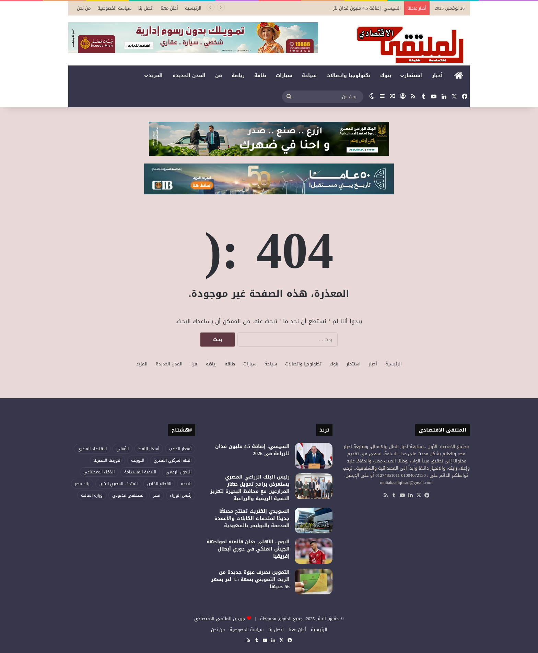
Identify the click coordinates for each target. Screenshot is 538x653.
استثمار (413, 75)
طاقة (260, 75)
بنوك (385, 75)
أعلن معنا (169, 8)
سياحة (309, 75)
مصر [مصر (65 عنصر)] (156, 495)
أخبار (437, 75)
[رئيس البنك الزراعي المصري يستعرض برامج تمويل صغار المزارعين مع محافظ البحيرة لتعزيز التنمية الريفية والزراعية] (313, 486)
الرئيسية (193, 8)
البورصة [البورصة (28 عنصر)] (137, 460)
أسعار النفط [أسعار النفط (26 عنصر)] (148, 448)
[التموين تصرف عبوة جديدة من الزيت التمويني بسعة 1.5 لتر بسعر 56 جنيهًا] (313, 581)
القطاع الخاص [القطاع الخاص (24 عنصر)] (159, 483)
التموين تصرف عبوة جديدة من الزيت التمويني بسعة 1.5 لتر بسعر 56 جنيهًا (250, 579)
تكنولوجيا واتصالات (348, 75)
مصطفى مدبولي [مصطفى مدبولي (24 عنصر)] (127, 495)
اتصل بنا (146, 8)
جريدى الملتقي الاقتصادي (219, 618)
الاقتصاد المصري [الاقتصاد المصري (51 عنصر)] (92, 448)
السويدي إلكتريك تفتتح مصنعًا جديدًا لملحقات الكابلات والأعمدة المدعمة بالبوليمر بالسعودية (252, 518)
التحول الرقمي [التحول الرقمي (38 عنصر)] (178, 472)
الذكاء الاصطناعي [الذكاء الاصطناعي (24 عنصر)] (99, 472)
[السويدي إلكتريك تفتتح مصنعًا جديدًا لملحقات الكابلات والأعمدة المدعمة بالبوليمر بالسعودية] (313, 520)
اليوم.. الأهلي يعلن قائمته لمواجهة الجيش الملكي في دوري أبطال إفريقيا (248, 549)
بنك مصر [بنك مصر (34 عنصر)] (82, 483)
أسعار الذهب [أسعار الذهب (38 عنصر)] (180, 448)
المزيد (156, 75)
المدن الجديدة (189, 75)
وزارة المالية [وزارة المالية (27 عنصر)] (92, 495)
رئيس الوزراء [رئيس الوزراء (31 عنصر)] (180, 495)
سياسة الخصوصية (114, 8)
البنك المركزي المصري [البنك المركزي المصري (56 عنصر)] (172, 460)
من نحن (84, 8)
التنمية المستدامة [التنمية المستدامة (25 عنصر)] (140, 472)
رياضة (238, 75)
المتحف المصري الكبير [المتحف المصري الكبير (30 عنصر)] (118, 483)
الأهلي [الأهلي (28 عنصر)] (122, 448)
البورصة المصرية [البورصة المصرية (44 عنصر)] (107, 460)
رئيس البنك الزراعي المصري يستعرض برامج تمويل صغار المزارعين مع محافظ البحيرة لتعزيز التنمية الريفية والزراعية (250, 487)
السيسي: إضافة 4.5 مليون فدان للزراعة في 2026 (353, 8)
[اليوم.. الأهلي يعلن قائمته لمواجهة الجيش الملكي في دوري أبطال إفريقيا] (313, 551)
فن (218, 75)
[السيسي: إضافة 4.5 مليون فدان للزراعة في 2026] (313, 456)
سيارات (284, 75)
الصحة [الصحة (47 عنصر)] (186, 483)
